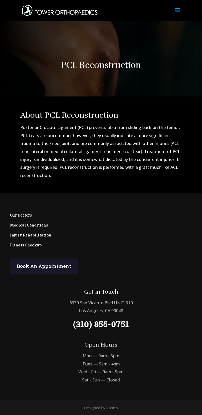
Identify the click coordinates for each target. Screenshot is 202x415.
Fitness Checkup (26, 243)
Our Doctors (21, 214)
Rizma (112, 407)
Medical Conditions (29, 224)
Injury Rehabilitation (30, 233)
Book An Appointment (44, 266)
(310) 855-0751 (101, 324)
